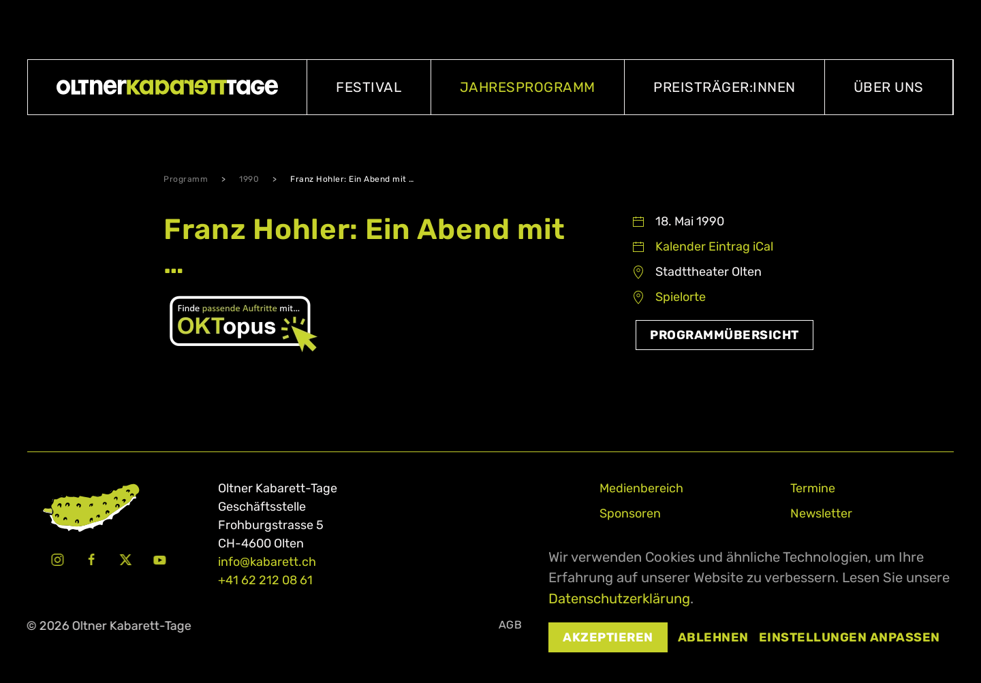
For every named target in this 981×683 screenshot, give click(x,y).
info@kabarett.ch (267, 561)
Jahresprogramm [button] (527, 87)
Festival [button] (368, 87)
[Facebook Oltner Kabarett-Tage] (90, 559)
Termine (812, 488)
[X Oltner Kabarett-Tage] (124, 559)
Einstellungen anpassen (849, 637)
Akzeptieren (608, 637)
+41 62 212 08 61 (265, 580)
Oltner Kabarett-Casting (881, 29)
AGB (508, 624)
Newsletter (821, 513)
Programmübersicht (724, 335)
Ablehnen (713, 637)
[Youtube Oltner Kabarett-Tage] (158, 559)
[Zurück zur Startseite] (167, 87)
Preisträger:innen (724, 87)
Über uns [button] (889, 87)
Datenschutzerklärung (619, 598)
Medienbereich (641, 488)
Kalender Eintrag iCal (714, 246)
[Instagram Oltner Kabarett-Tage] (56, 559)
